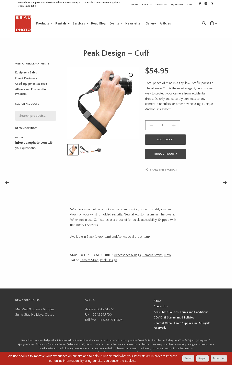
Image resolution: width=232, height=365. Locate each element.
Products (42, 24)
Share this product (163, 171)
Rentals (60, 24)
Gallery (151, 24)
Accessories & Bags (127, 256)
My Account (177, 4)
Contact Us (161, 4)
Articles (165, 24)
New (167, 256)
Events (114, 24)
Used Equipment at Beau (31, 85)
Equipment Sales (26, 73)
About (145, 4)
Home (134, 4)
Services (79, 24)
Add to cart (165, 140)
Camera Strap (89, 261)
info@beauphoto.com (31, 144)
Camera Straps (152, 256)
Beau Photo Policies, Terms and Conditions (181, 313)
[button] (130, 77)
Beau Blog (98, 24)
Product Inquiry (165, 155)
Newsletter (133, 24)
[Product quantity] (162, 126)
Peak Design (108, 261)
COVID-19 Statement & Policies (174, 319)
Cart (189, 4)
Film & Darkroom (26, 79)
